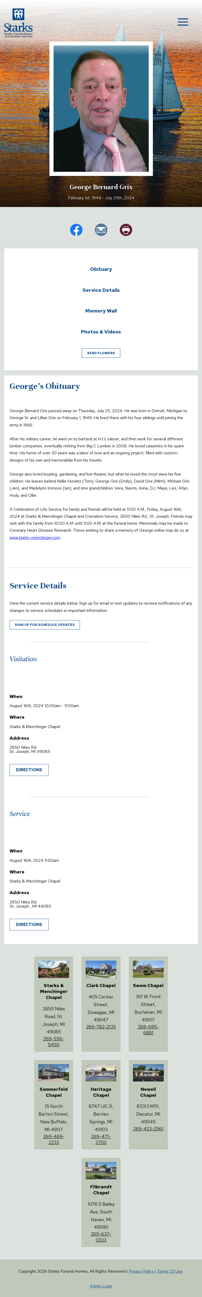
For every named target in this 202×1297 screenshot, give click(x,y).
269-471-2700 (101, 1139)
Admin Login (101, 1286)
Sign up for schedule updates (45, 624)
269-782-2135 (101, 1027)
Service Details (101, 290)
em (101, 230)
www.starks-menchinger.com (35, 537)
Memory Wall (101, 310)
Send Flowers (101, 353)
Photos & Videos (101, 331)
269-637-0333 (101, 1237)
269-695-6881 (148, 1030)
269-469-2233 (53, 1139)
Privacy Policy (141, 1271)
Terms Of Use (170, 1271)
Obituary (101, 269)
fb (76, 230)
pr (126, 230)
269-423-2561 (148, 1129)
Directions (29, 770)
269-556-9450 (53, 1042)
